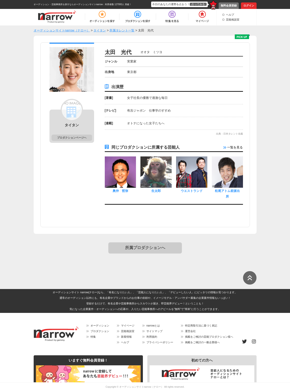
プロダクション (99, 331)
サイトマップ (154, 331)
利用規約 (151, 336)
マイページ (127, 325)
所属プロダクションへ (145, 247)
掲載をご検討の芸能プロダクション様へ (209, 336)
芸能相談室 (232, 19)
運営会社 (190, 331)
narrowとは (153, 325)
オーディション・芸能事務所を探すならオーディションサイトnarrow (68, 4)
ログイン (248, 5)
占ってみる (198, 4)
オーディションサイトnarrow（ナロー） (141, 386)
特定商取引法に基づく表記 (201, 325)
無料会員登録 (229, 5)
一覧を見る (233, 147)
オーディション (99, 325)
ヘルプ (230, 14)
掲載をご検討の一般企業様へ (202, 342)
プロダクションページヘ (71, 137)
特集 (93, 336)
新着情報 (126, 336)
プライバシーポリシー (159, 342)
